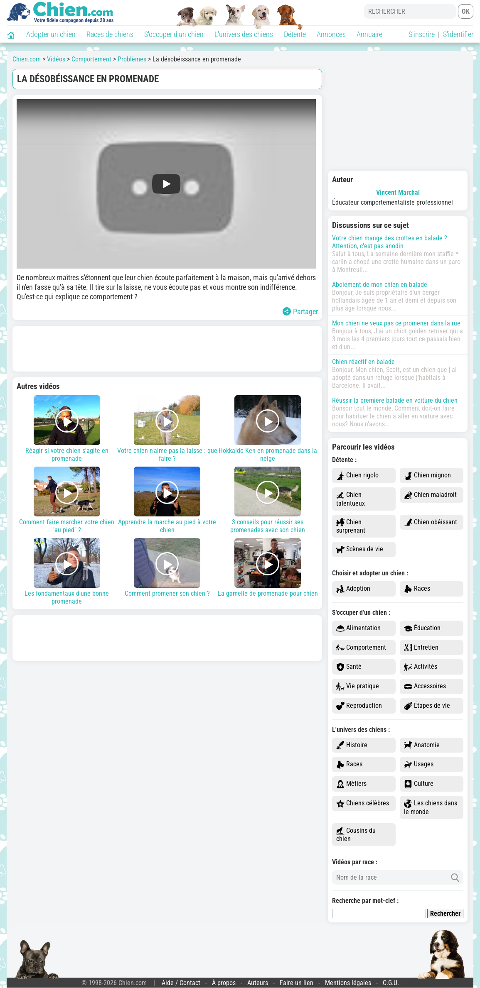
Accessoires (425, 686)
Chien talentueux (350, 499)
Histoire (351, 745)
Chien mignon (427, 475)
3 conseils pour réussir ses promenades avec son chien (267, 500)
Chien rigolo (357, 475)
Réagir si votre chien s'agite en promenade (67, 428)
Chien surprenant (350, 526)
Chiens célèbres (362, 803)
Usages (418, 764)
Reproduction (359, 706)
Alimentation (358, 628)
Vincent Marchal (398, 192)
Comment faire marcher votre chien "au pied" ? (67, 500)
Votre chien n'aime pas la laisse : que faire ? (167, 428)
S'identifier (458, 34)
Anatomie (422, 745)
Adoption (353, 588)
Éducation (422, 628)
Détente (295, 34)
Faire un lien (296, 983)
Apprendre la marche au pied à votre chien (167, 500)
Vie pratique (357, 686)
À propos (224, 983)
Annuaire (369, 34)
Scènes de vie (359, 549)
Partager (300, 311)
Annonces (331, 34)
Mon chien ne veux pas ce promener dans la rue (396, 323)
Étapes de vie (427, 706)
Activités (420, 667)
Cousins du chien (356, 835)
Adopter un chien (51, 34)
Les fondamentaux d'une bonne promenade (67, 571)
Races (417, 588)
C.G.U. (391, 983)
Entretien (421, 647)
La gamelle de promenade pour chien (267, 567)
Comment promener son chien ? (167, 567)
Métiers (351, 784)
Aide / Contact (181, 983)
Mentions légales (348, 983)
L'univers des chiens (243, 34)
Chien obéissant (430, 522)
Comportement (361, 647)
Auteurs (257, 983)
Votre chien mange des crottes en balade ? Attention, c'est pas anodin (389, 242)
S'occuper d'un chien (174, 34)
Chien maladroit (430, 495)
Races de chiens (109, 34)
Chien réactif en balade (363, 362)
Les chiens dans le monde (430, 807)
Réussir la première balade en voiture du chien (395, 400)
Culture (418, 784)
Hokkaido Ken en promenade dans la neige (267, 428)
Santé (349, 667)
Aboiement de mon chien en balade (379, 285)
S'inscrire (422, 34)
